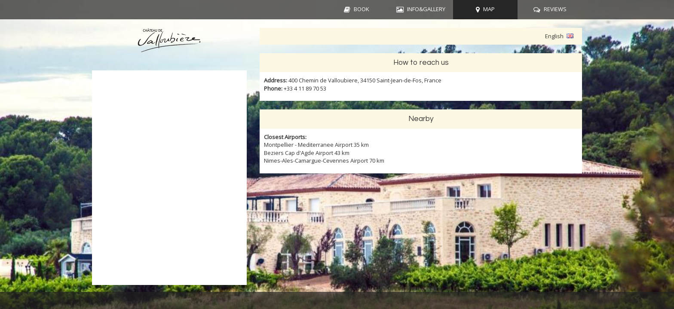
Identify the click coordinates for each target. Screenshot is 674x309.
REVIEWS (555, 9)
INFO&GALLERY (426, 9)
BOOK (361, 9)
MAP (489, 9)
